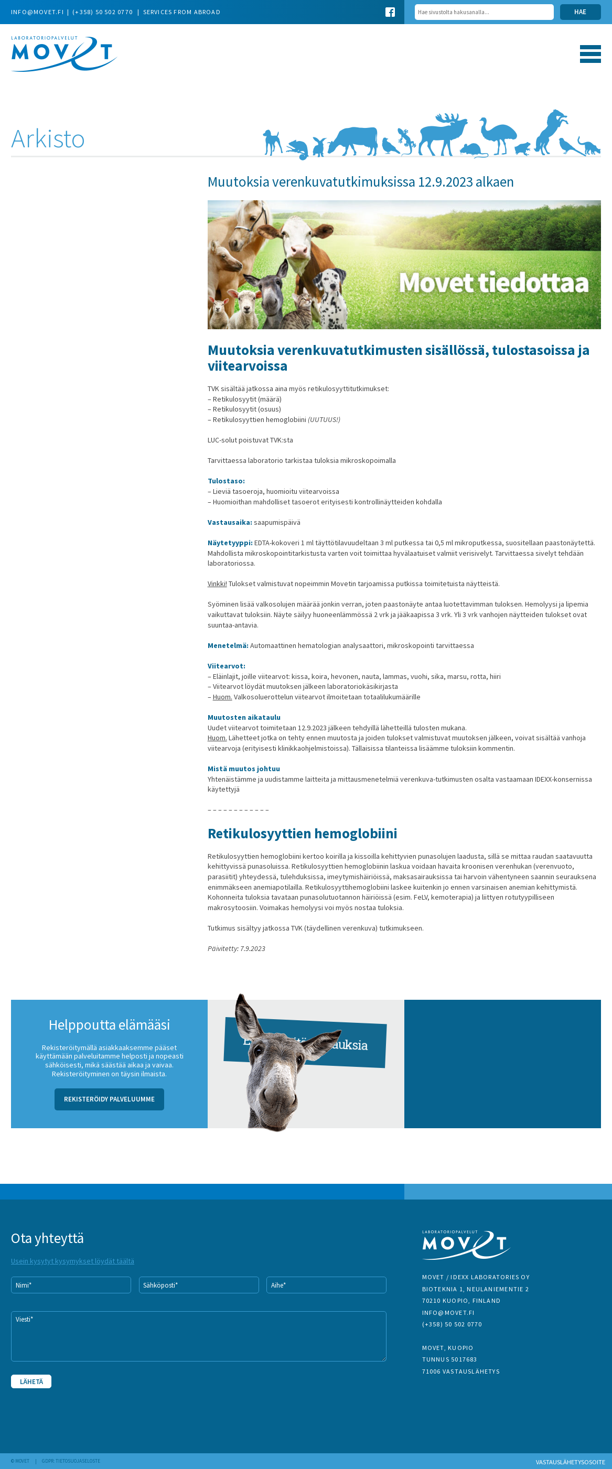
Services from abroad (182, 12)
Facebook (390, 12)
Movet (64, 54)
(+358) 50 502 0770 (103, 12)
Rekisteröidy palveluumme (109, 1099)
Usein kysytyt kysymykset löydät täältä (72, 1261)
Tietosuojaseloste (78, 1461)
